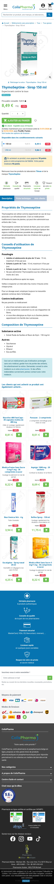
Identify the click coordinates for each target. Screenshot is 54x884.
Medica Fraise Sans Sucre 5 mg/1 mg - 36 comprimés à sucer (13, 469)
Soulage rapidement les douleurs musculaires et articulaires (41, 522)
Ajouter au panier (17, 120)
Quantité (5, 114)
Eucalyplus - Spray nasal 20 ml (13, 563)
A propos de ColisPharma (13, 773)
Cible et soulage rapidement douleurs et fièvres (13, 426)
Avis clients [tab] (39, 198)
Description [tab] (7, 198)
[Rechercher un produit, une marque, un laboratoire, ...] (27, 15)
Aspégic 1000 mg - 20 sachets (40, 468)
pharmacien (25, 369)
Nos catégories (9, 767)
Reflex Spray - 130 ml (40, 517)
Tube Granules (13, 520)
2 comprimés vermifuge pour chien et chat (40, 422)
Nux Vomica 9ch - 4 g (13, 517)
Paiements (27, 185)
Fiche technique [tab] (23, 198)
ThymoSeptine (14, 174)
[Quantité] (17, 114)
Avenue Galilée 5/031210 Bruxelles (34, 826)
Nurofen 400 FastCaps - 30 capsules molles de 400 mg (13, 419)
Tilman (39, 171)
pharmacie (7, 185)
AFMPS (40, 809)
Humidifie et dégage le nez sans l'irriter (13, 569)
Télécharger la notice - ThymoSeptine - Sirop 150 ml (27, 82)
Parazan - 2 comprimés (40, 417)
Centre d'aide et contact (13, 779)
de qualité (17, 185)
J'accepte (26, 881)
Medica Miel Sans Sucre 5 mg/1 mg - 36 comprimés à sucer (40, 564)
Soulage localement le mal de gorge (13, 476)
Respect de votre (47, 185)
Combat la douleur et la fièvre (40, 473)
